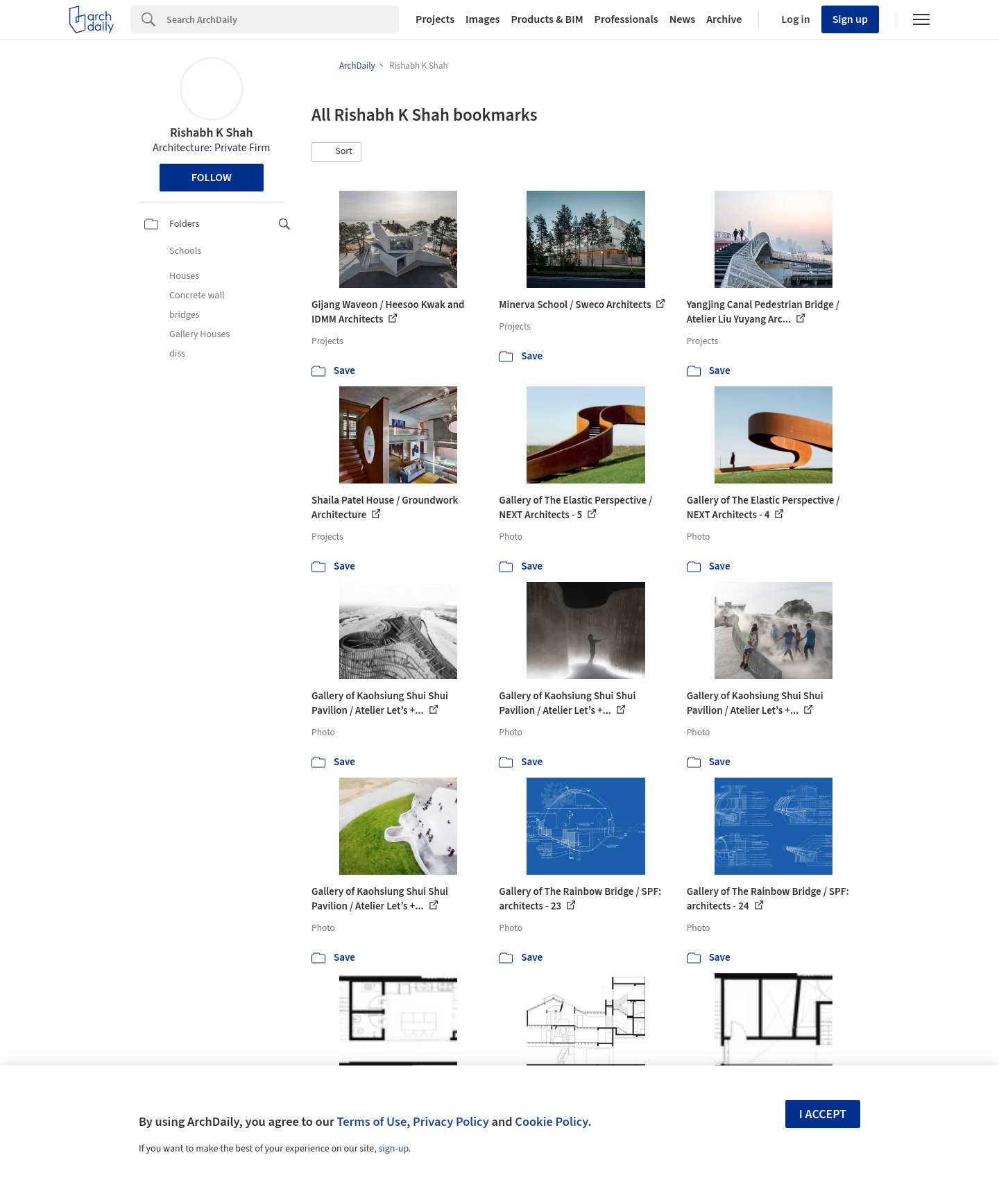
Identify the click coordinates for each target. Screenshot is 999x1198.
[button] (336, 152)
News (682, 19)
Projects (435, 19)
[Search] (282, 19)
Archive (724, 19)
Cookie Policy (551, 1122)
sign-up (393, 1149)
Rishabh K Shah (211, 133)
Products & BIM (547, 19)
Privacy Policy (451, 1122)
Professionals (626, 19)
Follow (211, 177)
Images (483, 19)
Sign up (850, 19)
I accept (822, 1114)
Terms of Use (371, 1122)
